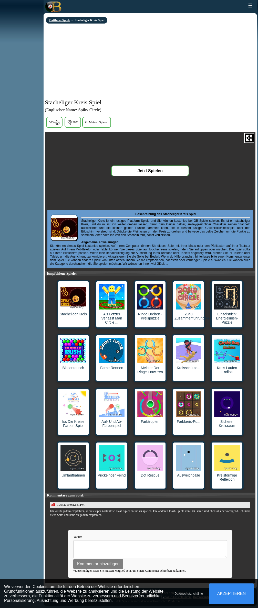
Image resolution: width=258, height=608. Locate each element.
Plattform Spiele (59, 20)
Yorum (77, 537)
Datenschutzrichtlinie (188, 593)
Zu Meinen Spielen (96, 122)
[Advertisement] (150, 62)
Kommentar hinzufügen (98, 566)
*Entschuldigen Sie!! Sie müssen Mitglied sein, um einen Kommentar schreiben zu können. (129, 573)
